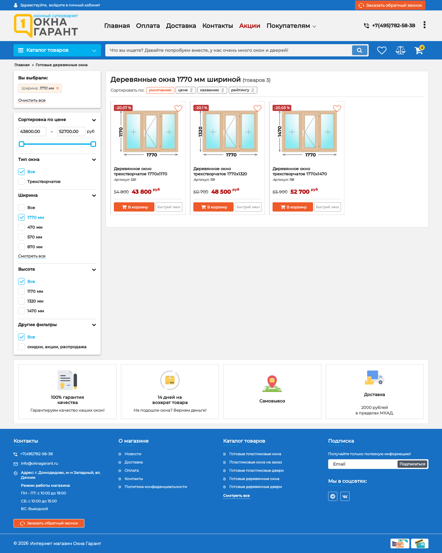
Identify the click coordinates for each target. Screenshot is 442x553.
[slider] (21, 144)
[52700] (71, 131)
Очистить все (31, 100)
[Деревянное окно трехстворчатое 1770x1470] (307, 136)
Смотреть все (31, 256)
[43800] (32, 131)
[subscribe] (378, 464)
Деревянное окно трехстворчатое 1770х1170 (148, 175)
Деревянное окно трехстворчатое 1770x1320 (227, 175)
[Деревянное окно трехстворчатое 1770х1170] (148, 136)
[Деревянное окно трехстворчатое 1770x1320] (227, 136)
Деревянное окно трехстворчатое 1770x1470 (307, 175)
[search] (232, 50)
